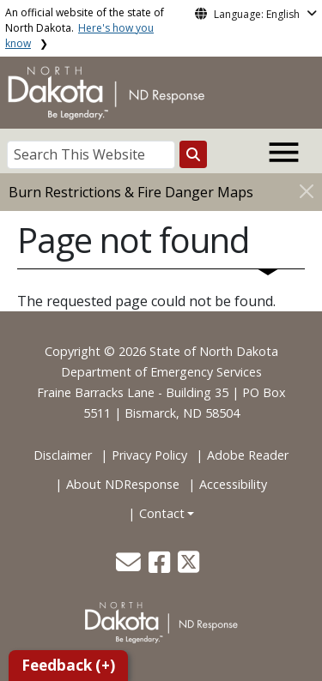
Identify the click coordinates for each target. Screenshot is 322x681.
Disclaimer (62, 455)
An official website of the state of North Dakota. (84, 28)
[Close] (306, 190)
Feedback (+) (68, 665)
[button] (130, 566)
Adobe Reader (248, 455)
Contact (162, 513)
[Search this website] (193, 154)
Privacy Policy (149, 455)
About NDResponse (122, 484)
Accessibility (233, 484)
